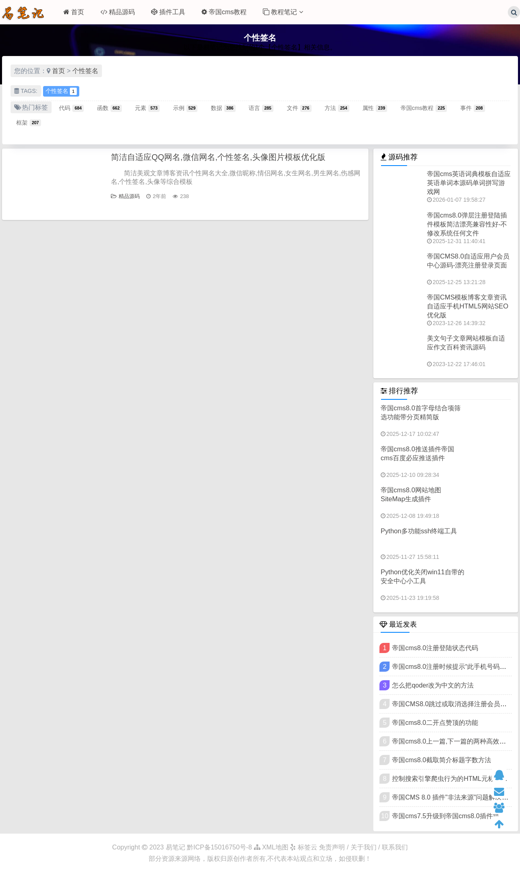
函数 (109, 108)
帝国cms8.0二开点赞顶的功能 (435, 722)
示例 (185, 108)
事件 (472, 108)
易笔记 (175, 847)
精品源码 (117, 12)
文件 (299, 108)
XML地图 (271, 847)
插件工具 (168, 12)
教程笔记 (283, 12)
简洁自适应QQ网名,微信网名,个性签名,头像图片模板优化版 (218, 157)
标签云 (303, 847)
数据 (223, 108)
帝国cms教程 (224, 12)
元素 (147, 108)
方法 (337, 108)
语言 (261, 108)
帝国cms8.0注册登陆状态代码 (435, 648)
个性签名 (85, 70)
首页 (73, 12)
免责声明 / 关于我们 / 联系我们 (363, 847)
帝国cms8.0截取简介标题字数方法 (441, 760)
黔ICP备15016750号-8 (220, 847)
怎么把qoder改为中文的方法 (433, 685)
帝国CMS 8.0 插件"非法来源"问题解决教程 (453, 797)
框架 (28, 122)
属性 (374, 108)
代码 (71, 108)
